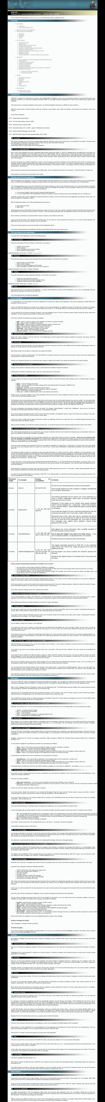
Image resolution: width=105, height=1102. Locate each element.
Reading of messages (25, 69)
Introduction (20, 23)
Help (20, 84)
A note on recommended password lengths (30, 48)
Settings (21, 36)
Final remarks (20, 88)
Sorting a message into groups (29, 71)
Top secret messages (25, 66)
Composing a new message (26, 62)
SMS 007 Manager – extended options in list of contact (34, 54)
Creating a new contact (25, 46)
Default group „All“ (24, 42)
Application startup (24, 81)
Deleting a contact (24, 53)
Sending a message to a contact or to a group (31, 50)
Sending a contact (24, 52)
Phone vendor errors (24, 90)
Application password (25, 77)
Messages (22, 35)
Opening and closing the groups (27, 45)
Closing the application (25, 91)
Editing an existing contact (26, 49)
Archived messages (26, 72)
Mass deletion (23, 60)
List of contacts (21, 40)
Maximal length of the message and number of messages (34, 67)
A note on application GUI (26, 27)
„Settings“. (35, 283)
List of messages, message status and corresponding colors (35, 59)
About (20, 83)
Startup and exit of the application (26, 30)
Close (20, 37)
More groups (22, 44)
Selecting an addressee (25, 63)
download (38, 17)
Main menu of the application (24, 31)
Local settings (22, 85)
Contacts (21, 33)
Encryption (22, 26)
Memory (21, 80)
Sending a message (24, 64)
